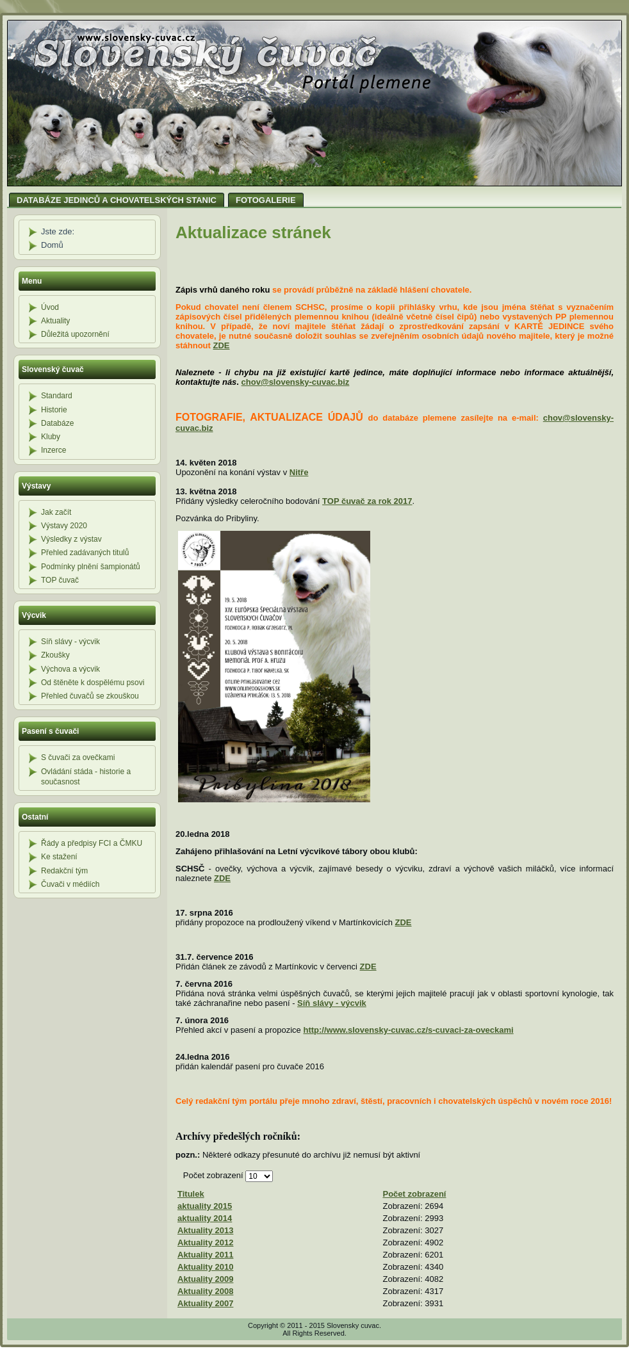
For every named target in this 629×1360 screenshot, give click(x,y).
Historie (54, 409)
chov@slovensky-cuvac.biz (295, 382)
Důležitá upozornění (75, 334)
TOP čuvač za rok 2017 (367, 501)
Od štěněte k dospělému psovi (92, 682)
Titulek (190, 1194)
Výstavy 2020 (64, 525)
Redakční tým (64, 870)
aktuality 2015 (204, 1206)
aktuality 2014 (204, 1218)
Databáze (57, 423)
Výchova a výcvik (70, 669)
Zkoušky (55, 655)
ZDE (221, 345)
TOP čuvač (60, 580)
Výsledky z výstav (71, 539)
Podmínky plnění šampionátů (90, 566)
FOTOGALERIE (266, 200)
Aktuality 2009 (205, 1279)
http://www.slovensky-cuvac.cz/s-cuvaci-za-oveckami (408, 1030)
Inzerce (53, 450)
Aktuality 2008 (205, 1291)
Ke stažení (59, 856)
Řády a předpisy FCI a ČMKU (91, 843)
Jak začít (56, 512)
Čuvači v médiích (70, 884)
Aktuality (55, 320)
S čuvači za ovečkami (78, 757)
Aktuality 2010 (205, 1267)
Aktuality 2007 (205, 1303)
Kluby (50, 436)
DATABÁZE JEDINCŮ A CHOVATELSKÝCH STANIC (116, 200)
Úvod (50, 307)
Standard (56, 395)
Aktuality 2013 (205, 1230)
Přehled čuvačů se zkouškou (90, 696)
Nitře (299, 472)
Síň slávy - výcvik (70, 641)
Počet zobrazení (214, 1175)
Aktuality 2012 (205, 1242)
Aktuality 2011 (205, 1254)
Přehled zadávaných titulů (85, 552)
